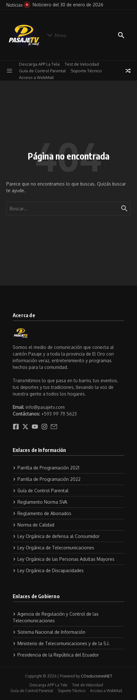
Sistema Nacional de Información (49, 632)
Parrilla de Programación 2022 (47, 479)
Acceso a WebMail (36, 77)
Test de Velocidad (82, 64)
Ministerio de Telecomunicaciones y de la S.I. (61, 643)
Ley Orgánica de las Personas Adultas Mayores (63, 559)
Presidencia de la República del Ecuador (56, 654)
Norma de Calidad (33, 524)
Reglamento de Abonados (42, 513)
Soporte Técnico (86, 70)
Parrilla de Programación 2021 (46, 467)
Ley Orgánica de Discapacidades (48, 570)
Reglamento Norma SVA (40, 502)
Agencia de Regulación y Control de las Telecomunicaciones (56, 617)
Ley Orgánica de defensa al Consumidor (56, 536)
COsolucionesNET (96, 676)
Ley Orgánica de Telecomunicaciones (53, 547)
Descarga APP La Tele (39, 64)
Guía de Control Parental (42, 70)
